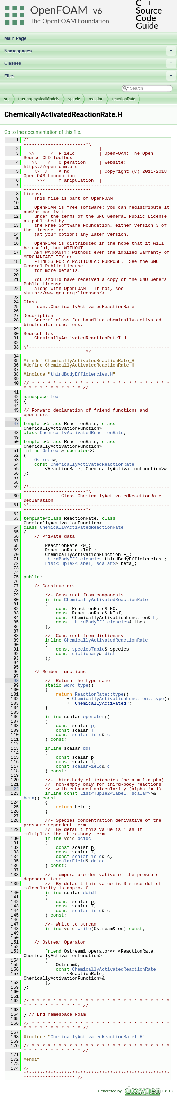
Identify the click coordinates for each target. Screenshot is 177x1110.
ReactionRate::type (99, 694)
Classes (90, 63)
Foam (56, 397)
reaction (96, 99)
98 (12, 681)
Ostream (51, 451)
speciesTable (88, 649)
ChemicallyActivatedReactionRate (82, 433)
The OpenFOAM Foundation (69, 21)
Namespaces (90, 51)
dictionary (85, 654)
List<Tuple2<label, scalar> (80, 563)
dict (110, 654)
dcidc (84, 838)
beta (29, 798)
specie (74, 99)
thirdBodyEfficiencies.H (82, 374)
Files (90, 76)
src (7, 99)
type (83, 685)
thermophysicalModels (39, 99)
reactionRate (123, 99)
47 (12, 424)
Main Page (15, 38)
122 (12, 789)
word (69, 685)
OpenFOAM (59, 9)
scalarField (87, 735)
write (84, 929)
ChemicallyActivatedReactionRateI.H (96, 1037)
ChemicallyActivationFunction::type (118, 699)
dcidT (89, 892)
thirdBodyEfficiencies (73, 559)
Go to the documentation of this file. (42, 132)
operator (93, 717)
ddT (87, 748)
